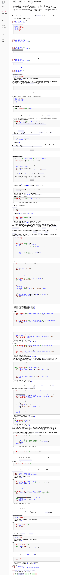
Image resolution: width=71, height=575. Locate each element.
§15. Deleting (46, 6)
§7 (29, 306)
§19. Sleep (29, 7)
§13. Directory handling (33, 6)
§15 (26, 222)
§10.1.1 (28, 194)
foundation (19, 1)
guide (3, 20)
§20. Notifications (34, 7)
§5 (37, 185)
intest (3, 41)
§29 (28, 531)
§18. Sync (24, 7)
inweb (3, 6)
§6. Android (30, 5)
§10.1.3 (30, 185)
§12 (24, 222)
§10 (19, 142)
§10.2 (21, 213)
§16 (27, 222)
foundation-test (5, 13)
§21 (25, 447)
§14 (35, 327)
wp (23, 573)
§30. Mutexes (54, 7)
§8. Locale (42, 5)
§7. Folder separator (36, 5)
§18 (28, 222)
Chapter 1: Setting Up (27, 1)
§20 (25, 455)
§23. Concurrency (48, 7)
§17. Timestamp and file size (17, 7)
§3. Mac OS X (15, 5)
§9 (30, 341)
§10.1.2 (28, 185)
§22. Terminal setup (41, 7)
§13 (35, 382)
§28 (27, 531)
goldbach (3, 25)
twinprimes (4, 27)
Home (14, 1)
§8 (33, 467)
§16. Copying (51, 6)
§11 (24, 259)
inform (3, 39)
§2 (21, 67)
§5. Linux (26, 5)
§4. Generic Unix (21, 5)
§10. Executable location (17, 6)
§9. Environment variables (48, 5)
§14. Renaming (40, 6)
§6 (35, 222)
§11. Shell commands (25, 6)
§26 (27, 553)
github (3, 34)
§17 (34, 531)
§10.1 (19, 213)
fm (19, 573)
